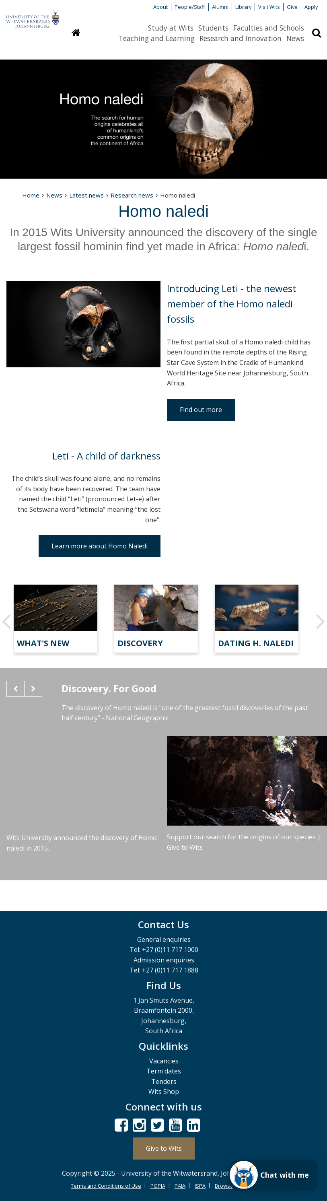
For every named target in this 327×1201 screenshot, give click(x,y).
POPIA (157, 1185)
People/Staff (190, 6)
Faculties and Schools (268, 28)
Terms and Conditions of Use (106, 1185)
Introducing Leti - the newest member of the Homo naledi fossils (231, 304)
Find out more (201, 409)
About (160, 6)
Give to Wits (164, 1148)
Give (292, 6)
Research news (132, 195)
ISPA (200, 1185)
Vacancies (164, 1061)
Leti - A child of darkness (106, 455)
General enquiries (164, 939)
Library (243, 6)
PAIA (180, 1185)
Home (30, 195)
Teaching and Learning (157, 38)
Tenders (164, 1081)
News (295, 38)
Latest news (86, 195)
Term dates (163, 1071)
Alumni (220, 6)
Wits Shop (163, 1091)
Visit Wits (269, 6)
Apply (311, 6)
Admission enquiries (164, 960)
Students (213, 28)
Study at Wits (170, 28)
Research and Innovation (240, 38)
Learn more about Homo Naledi (99, 546)
